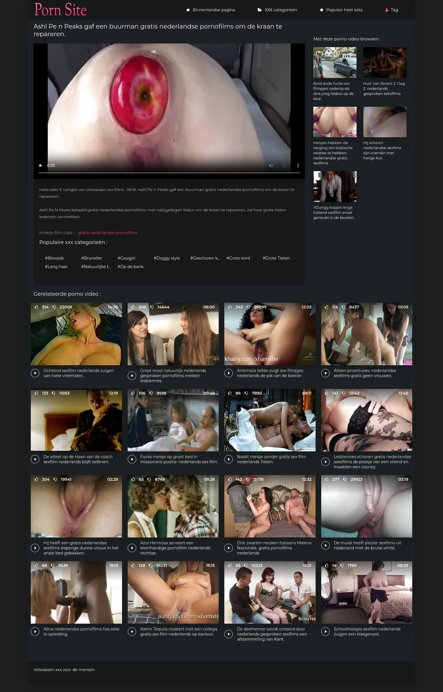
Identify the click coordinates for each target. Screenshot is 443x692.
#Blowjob (54, 258)
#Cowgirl (126, 258)
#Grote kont (238, 258)
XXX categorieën (277, 9)
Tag (391, 9)
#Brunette (91, 258)
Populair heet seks (341, 9)
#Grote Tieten (276, 258)
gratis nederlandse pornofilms (107, 232)
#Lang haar (56, 266)
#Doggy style (167, 258)
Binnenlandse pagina (210, 9)
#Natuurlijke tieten (98, 266)
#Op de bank (131, 266)
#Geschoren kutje (207, 258)
